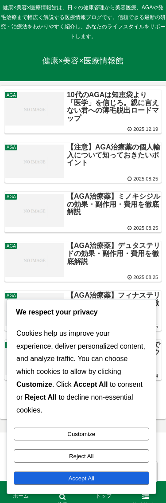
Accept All (81, 478)
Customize (81, 434)
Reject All (81, 456)
